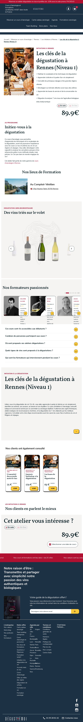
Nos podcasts (8, 633)
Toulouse (33, 647)
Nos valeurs (8, 627)
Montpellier (33, 663)
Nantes (77, 306)
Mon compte (47, 650)
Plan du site (47, 647)
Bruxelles (38, 650)
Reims (32, 666)
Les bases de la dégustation (50, 476)
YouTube (77, 705)
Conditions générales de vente (47, 631)
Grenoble (38, 655)
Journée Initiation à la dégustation (32, 476)
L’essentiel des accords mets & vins (12, 476)
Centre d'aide (47, 653)
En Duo (73, 106)
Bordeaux (33, 639)
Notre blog (7, 630)
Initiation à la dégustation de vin (22, 662)
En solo (62, 106)
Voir (15, 488)
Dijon (31, 655)
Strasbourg (39, 669)
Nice (31, 672)
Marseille (38, 642)
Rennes (37, 666)
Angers (37, 629)
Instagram (77, 710)
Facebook (77, 700)
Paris (36, 645)
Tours (37, 647)
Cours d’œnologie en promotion (21, 639)
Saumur (32, 669)
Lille (22, 306)
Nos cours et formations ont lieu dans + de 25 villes (34, 558)
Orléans (37, 663)
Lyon (48, 306)
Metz (36, 658)
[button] (11, 248)
